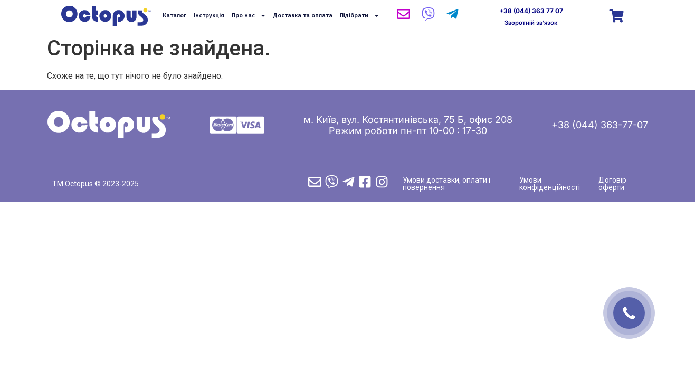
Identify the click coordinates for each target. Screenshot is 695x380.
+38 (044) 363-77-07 (599, 124)
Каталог (174, 15)
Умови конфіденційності (549, 184)
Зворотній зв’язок (530, 22)
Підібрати (359, 16)
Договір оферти (612, 184)
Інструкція (209, 15)
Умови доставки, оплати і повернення (446, 184)
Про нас (249, 16)
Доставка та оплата (302, 15)
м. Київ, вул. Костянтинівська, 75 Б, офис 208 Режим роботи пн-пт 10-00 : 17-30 (407, 125)
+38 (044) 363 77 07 (531, 11)
